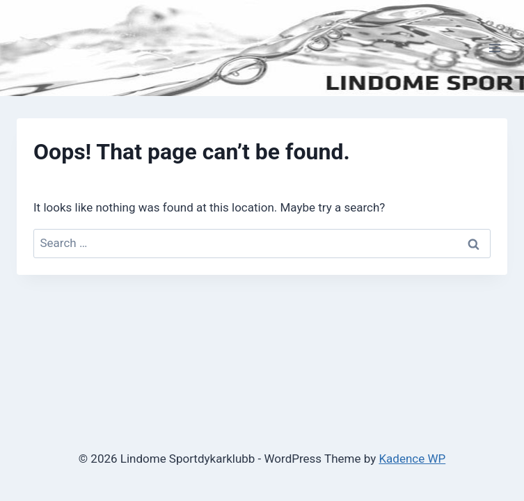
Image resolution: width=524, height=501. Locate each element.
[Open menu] (494, 47)
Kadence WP (412, 459)
